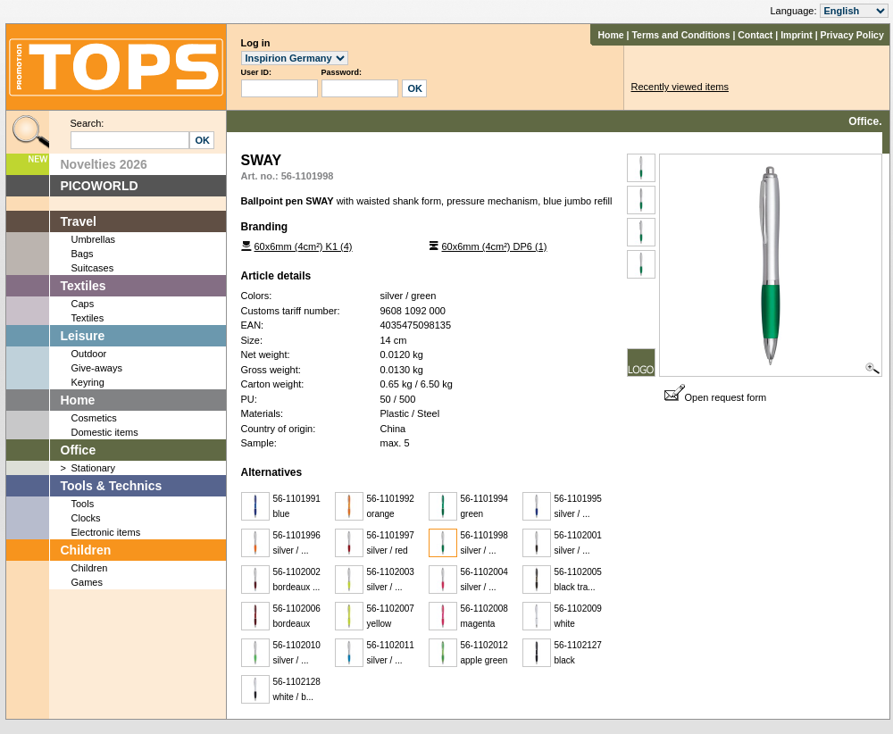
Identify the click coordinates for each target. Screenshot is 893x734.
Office (78, 450)
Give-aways (96, 368)
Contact (755, 34)
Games (87, 582)
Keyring (87, 382)
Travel (78, 221)
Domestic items (104, 432)
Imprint (796, 34)
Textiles (83, 286)
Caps (83, 303)
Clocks (86, 518)
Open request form (715, 397)
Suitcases (92, 268)
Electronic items (106, 532)
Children (86, 550)
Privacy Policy (852, 34)
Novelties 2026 (104, 164)
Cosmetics (94, 418)
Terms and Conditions (680, 34)
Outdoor (89, 353)
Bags (82, 253)
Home (610, 34)
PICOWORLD (99, 186)
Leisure (83, 336)
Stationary (93, 468)
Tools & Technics (112, 486)
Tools (83, 503)
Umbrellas (93, 239)
